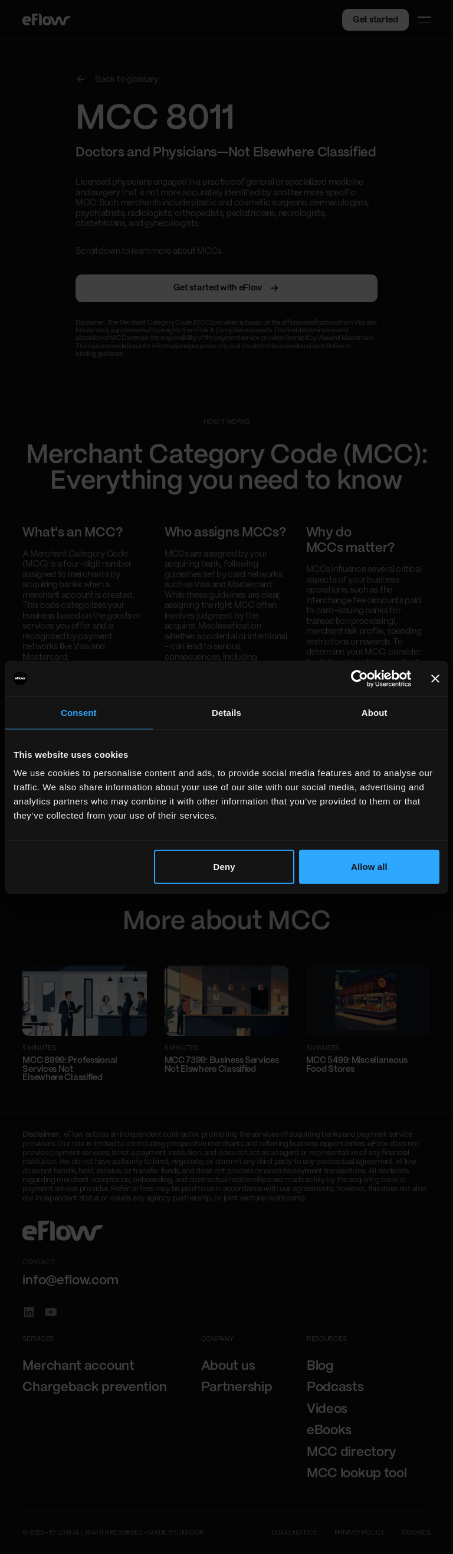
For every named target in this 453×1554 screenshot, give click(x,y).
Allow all (369, 867)
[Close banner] (435, 678)
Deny (224, 867)
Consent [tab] (79, 712)
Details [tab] (226, 712)
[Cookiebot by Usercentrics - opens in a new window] (359, 678)
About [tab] (375, 712)
